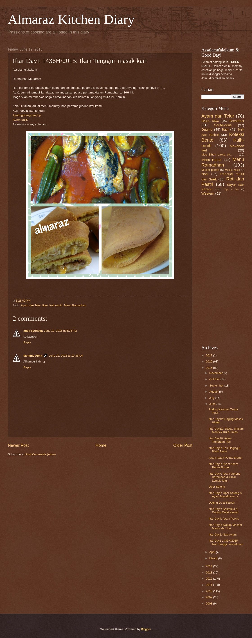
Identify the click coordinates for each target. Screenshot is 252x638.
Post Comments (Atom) (41, 454)
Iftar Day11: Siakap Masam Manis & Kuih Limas (226, 430)
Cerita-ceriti (223, 125)
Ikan (45, 305)
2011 (209, 585)
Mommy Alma (32, 355)
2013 (209, 572)
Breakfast (237, 121)
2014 (209, 566)
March (213, 558)
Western (207, 193)
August (214, 391)
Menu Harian (211, 160)
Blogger (146, 629)
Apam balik (20, 119)
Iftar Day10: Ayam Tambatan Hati (220, 440)
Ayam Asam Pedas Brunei (225, 457)
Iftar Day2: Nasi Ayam (222, 534)
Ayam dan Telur (31, 305)
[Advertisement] (214, 269)
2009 (209, 597)
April (212, 552)
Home (101, 445)
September (216, 385)
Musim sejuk (232, 170)
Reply (27, 342)
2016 (209, 361)
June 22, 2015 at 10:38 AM (66, 355)
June (212, 404)
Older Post (182, 445)
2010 (209, 591)
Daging (206, 129)
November (216, 373)
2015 (209, 367)
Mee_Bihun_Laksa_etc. (216, 154)
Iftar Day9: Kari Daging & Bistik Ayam (225, 449)
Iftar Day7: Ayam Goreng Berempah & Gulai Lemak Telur (224, 477)
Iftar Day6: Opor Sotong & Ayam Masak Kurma (225, 494)
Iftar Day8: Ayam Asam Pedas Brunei (223, 465)
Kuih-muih (55, 305)
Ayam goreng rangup (27, 115)
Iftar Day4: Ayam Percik (224, 518)
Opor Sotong (217, 486)
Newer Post (18, 445)
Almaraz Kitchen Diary (71, 19)
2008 (209, 603)
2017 (209, 355)
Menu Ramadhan (75, 305)
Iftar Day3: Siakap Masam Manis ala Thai (225, 526)
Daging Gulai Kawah (222, 502)
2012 (209, 578)
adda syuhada (33, 330)
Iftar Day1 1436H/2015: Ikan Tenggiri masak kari (226, 542)
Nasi (204, 174)
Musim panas (210, 169)
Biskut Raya (210, 121)
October (214, 379)
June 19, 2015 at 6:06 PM (60, 330)
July (212, 398)
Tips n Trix (231, 189)
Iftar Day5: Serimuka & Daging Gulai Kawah (223, 510)
